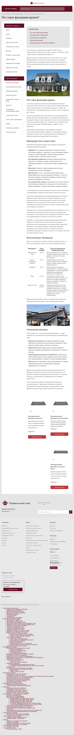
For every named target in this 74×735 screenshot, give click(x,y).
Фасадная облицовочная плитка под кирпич (20, 656)
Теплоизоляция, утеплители (15, 721)
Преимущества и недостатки (39, 35)
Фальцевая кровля (12, 617)
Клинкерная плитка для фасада (17, 658)
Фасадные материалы (14, 91)
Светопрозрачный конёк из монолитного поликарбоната (24, 713)
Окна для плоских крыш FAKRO (17, 628)
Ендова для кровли (16, 645)
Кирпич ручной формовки (18, 653)
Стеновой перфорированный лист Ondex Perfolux (25, 706)
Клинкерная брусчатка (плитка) (16, 690)
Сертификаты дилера (8, 538)
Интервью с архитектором (13, 55)
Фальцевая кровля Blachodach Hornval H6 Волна (58, 469)
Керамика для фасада (14, 661)
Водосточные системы (12, 42)
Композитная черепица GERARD (17, 612)
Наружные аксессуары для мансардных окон (21, 627)
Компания (4, 528)
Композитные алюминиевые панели (18, 717)
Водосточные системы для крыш (17, 635)
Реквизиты (4, 540)
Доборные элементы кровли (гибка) (18, 633)
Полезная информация (56, 533)
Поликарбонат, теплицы (12, 46)
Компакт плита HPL (13, 729)
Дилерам (52, 542)
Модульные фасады (13, 666)
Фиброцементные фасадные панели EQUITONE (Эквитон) (25, 660)
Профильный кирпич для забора (17, 727)
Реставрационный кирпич (18, 655)
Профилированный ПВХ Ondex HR (21, 703)
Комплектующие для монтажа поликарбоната (21, 710)
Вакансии (4, 543)
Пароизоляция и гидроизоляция (17, 720)
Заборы (14, 123)
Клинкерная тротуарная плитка (16, 683)
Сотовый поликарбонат (14, 698)
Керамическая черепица (14, 613)
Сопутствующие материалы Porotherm (19, 688)
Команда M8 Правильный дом (10, 531)
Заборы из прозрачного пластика (17, 723)
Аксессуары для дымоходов (19, 641)
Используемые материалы (38, 37)
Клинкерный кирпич (16, 652)
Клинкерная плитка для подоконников (18, 682)
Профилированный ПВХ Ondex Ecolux (22, 701)
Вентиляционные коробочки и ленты (21, 672)
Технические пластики (14, 115)
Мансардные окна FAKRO (15, 624)
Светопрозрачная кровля (14, 620)
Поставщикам (53, 546)
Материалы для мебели (14, 128)
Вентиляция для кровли (17, 644)
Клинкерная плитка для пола (16, 678)
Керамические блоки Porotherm (16, 687)
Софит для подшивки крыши (16, 631)
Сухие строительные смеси (15, 662)
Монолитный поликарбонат (15, 699)
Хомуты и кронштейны (17, 674)
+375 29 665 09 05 (55, 561)
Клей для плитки (15, 663)
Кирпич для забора (13, 725)
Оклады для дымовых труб (15, 629)
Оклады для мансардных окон (16, 625)
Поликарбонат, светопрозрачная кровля (14, 110)
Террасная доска (10, 59)
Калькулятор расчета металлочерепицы (42, 43)
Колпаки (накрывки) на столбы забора (18, 726)
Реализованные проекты (8, 536)
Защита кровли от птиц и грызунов (21, 646)
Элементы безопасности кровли (17, 648)
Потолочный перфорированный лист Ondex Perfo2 (26, 707)
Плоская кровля (12, 618)
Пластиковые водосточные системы (21, 636)
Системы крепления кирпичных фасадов (19, 671)
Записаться (54, 570)
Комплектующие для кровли (14, 87)
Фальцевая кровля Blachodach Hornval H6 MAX (58, 419)
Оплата (4, 548)
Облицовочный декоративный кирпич (18, 651)
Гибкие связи (14, 673)
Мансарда (9, 38)
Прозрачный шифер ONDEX (15, 700)
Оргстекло (10, 712)
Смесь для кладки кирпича (18, 665)
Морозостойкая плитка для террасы (18, 681)
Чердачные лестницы (12, 67)
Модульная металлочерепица (16, 615)
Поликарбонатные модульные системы (22, 667)
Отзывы (4, 545)
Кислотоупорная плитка (14, 685)
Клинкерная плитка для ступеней (17, 693)
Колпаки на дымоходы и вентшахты (18, 634)
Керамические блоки (11, 72)
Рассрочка (53, 531)
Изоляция (8, 51)
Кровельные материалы (12, 25)
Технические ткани (14, 132)
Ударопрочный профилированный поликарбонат (22, 714)
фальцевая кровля (32, 60)
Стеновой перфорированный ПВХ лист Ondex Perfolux (27, 668)
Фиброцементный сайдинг (13, 63)
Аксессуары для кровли (14, 640)
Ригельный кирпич (16, 654)
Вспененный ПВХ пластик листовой (18, 716)
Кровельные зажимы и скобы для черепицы (24, 647)
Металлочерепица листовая (15, 614)
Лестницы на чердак (13, 622)
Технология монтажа (36, 40)
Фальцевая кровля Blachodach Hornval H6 (35, 417)
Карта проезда (54, 558)
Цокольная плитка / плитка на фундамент (20, 659)
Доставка (52, 528)
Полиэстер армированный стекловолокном (20, 708)
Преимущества (6, 533)
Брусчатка (14, 105)
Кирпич (8, 30)
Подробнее (32, 432)
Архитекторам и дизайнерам (58, 544)
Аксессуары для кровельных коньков (21, 642)
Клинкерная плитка (14, 95)
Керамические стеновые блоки (14, 100)
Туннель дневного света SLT (15, 632)
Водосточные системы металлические (22, 638)
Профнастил (11, 619)
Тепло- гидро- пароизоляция (14, 119)
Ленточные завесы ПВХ (14, 732)
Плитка (8, 34)
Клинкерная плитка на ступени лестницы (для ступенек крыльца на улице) (30, 679)
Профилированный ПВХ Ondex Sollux (22, 702)
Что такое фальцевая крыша (39, 32)
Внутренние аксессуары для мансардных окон (21, 626)
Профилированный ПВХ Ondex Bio (21, 705)
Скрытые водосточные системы (20, 639)
